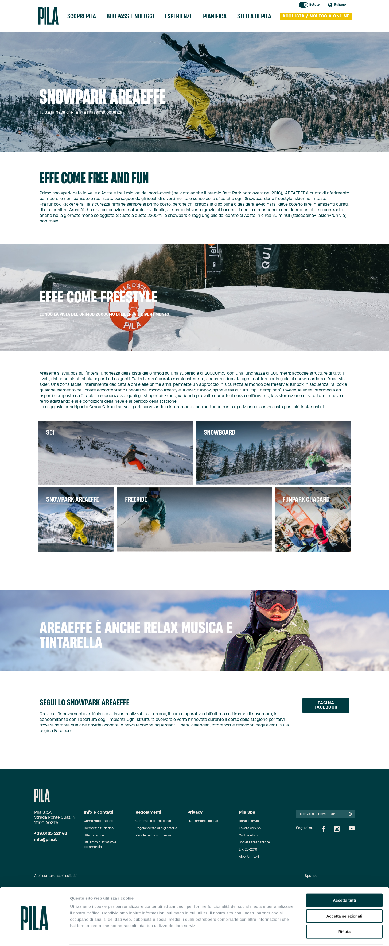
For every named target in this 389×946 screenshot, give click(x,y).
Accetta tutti (344, 880)
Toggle (303, 5)
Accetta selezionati (344, 896)
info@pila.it (45, 840)
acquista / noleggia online (315, 17)
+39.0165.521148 (50, 834)
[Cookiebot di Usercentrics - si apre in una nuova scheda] (34, 936)
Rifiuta (344, 912)
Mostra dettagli (281, 935)
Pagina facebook (325, 705)
